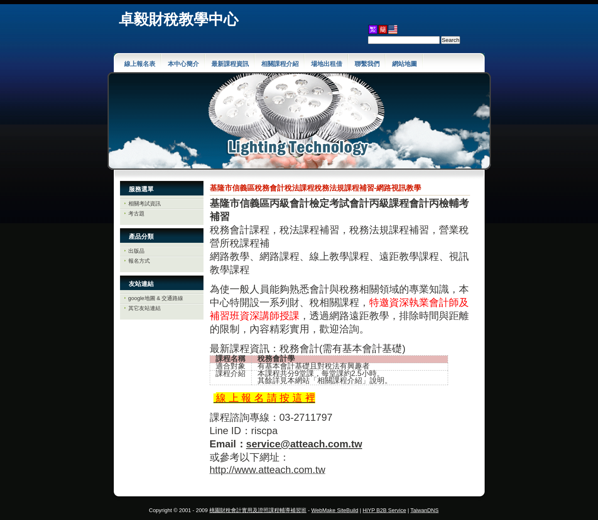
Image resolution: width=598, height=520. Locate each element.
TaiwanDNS (424, 510)
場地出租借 (326, 63)
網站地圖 (404, 63)
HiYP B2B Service (384, 510)
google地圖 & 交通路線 (156, 298)
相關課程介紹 (280, 63)
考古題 (136, 213)
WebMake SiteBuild (334, 510)
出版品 (136, 251)
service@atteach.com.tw (304, 443)
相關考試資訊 (144, 203)
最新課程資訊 (230, 63)
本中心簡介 (183, 63)
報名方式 (139, 261)
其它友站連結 (144, 308)
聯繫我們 (367, 63)
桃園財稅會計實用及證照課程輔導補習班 (257, 510)
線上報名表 (139, 63)
